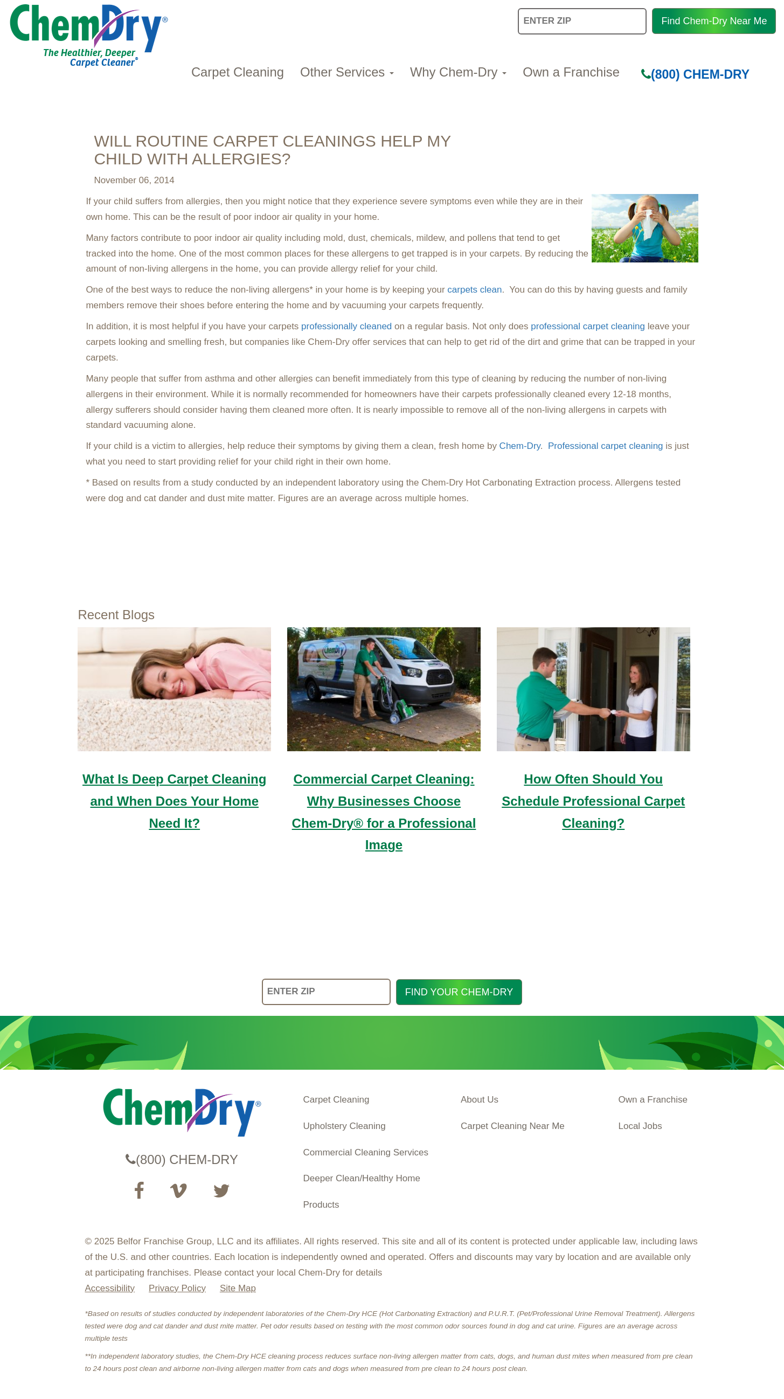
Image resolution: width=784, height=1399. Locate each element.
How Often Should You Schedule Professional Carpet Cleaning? (593, 801)
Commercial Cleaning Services (365, 1152)
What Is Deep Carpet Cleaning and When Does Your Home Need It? (174, 801)
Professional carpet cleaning (605, 446)
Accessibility (110, 1288)
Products (321, 1205)
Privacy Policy (177, 1288)
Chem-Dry (519, 446)
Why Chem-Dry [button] (458, 72)
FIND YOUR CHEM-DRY (459, 992)
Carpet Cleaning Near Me (513, 1126)
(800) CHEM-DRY (695, 74)
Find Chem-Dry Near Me (714, 21)
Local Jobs (640, 1126)
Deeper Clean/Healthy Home (361, 1178)
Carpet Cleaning (237, 72)
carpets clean (474, 290)
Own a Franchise (571, 72)
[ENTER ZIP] (326, 992)
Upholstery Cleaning (344, 1126)
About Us (479, 1100)
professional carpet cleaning (588, 326)
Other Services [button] (347, 72)
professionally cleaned (346, 326)
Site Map (238, 1288)
